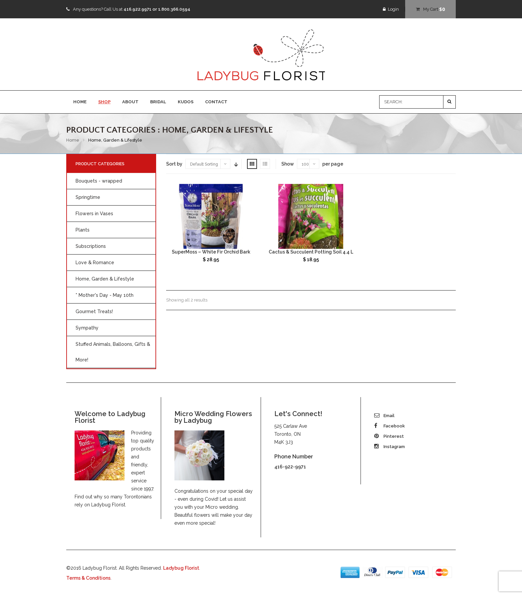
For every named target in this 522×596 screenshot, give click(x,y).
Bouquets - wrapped (99, 181)
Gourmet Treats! (94, 311)
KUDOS (185, 101)
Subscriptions (91, 246)
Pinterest (389, 436)
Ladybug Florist (181, 568)
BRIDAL (158, 101)
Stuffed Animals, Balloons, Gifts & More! (113, 351)
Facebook (389, 425)
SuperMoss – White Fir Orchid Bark (211, 252)
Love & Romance (95, 262)
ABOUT (130, 101)
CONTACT (216, 101)
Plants (83, 230)
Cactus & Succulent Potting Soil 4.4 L (311, 252)
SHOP (104, 101)
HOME (80, 101)
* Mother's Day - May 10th (104, 295)
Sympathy (87, 327)
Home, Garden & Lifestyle (105, 279)
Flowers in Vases (94, 213)
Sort (235, 164)
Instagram (389, 446)
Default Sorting (204, 164)
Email (384, 415)
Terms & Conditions (88, 578)
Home (72, 140)
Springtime (88, 197)
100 (305, 164)
